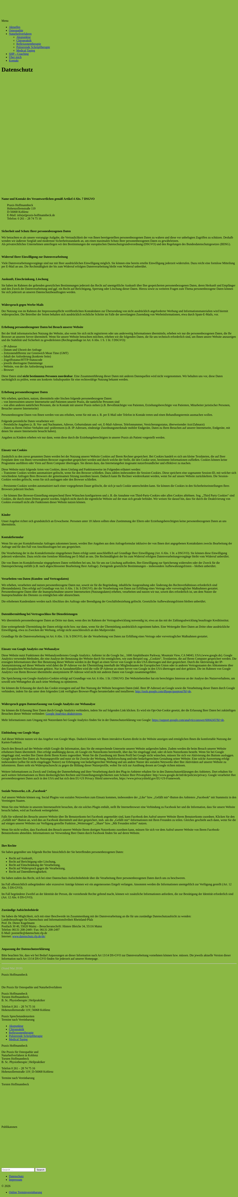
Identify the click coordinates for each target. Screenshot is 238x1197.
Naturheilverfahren (20, 33)
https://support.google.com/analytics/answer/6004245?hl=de (188, 720)
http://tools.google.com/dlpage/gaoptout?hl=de (163, 691)
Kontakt (14, 60)
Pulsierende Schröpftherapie (33, 47)
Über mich (15, 57)
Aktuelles (14, 27)
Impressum (15, 1179)
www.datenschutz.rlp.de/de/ (28, 936)
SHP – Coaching (19, 53)
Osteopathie (16, 30)
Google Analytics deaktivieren (64, 713)
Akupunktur (23, 37)
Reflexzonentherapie (28, 43)
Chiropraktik (24, 40)
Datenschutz (16, 1176)
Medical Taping (25, 50)
